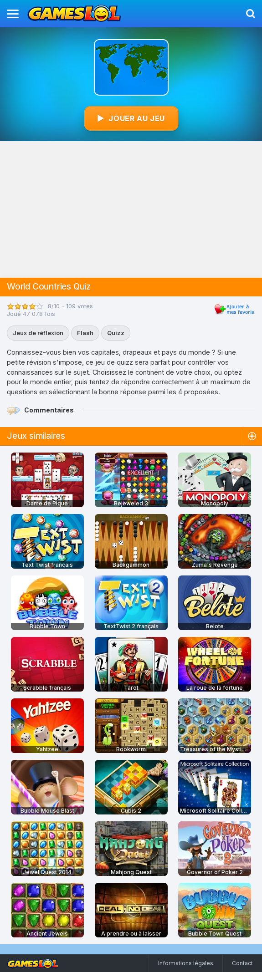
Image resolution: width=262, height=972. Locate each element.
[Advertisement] (131, 209)
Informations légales (185, 963)
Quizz (115, 332)
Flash (85, 332)
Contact (242, 963)
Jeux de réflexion (38, 332)
